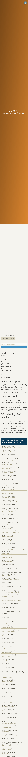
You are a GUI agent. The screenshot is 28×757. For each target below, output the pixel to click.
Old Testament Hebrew (8, 335)
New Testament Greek (8, 338)
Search (14, 347)
